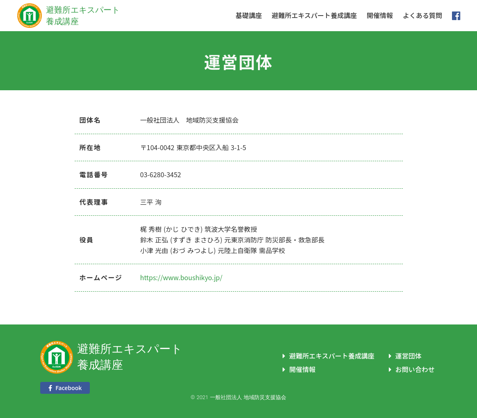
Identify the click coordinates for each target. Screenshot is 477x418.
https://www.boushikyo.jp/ (181, 277)
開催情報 (380, 15)
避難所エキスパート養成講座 (314, 15)
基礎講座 (248, 15)
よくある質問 (422, 15)
